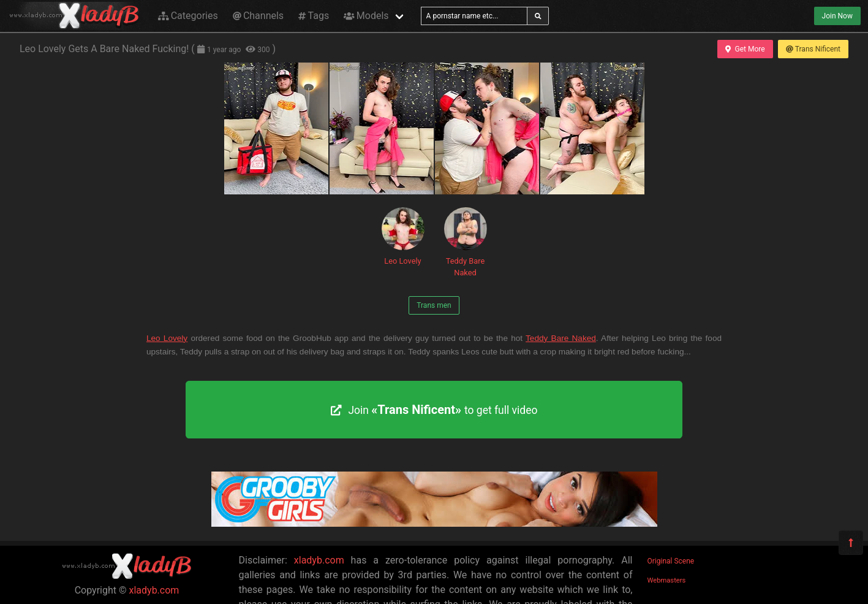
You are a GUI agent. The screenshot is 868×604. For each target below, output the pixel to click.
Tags (313, 15)
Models (366, 15)
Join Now (837, 16)
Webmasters (666, 580)
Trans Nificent (813, 49)
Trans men (434, 305)
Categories (188, 15)
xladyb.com (154, 590)
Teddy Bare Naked (465, 242)
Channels (258, 15)
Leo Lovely (403, 236)
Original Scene (671, 561)
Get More (744, 49)
